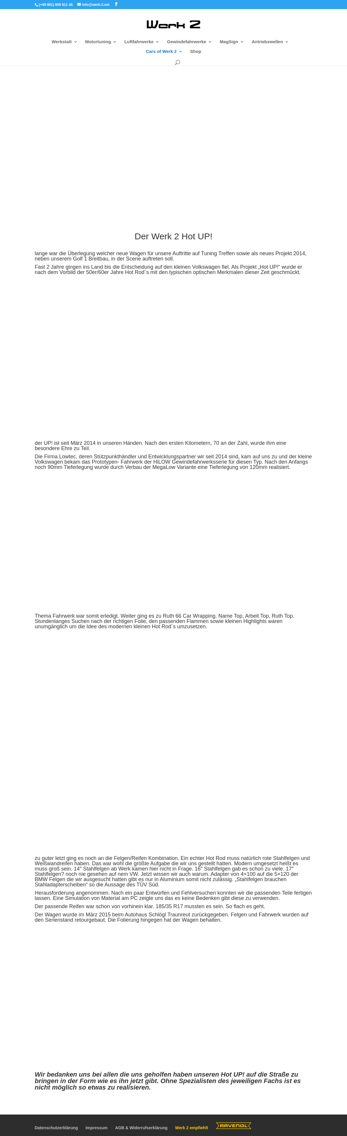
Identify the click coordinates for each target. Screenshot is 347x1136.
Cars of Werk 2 (161, 51)
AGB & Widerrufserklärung (141, 1127)
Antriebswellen (267, 42)
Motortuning (98, 42)
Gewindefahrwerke (186, 42)
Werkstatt (62, 42)
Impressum (97, 1127)
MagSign (229, 42)
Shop (195, 51)
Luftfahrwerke (139, 42)
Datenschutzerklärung (56, 1127)
